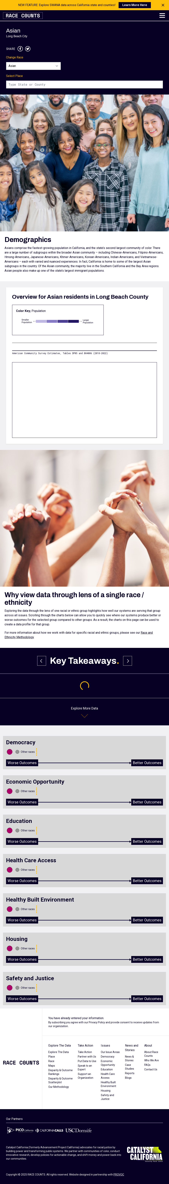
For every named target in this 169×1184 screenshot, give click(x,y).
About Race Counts (151, 1054)
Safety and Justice (107, 1097)
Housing (105, 1090)
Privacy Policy (97, 1022)
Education (107, 1069)
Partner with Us (87, 1056)
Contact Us (150, 1069)
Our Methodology (58, 1086)
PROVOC (118, 1174)
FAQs (147, 1064)
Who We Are (151, 1060)
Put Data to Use (87, 1061)
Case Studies (129, 1066)
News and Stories (131, 1048)
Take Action (85, 1045)
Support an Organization (85, 1075)
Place (51, 1056)
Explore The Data (59, 1045)
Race (51, 1061)
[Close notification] (163, 5)
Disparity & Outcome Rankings (60, 1072)
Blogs (128, 1077)
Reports (129, 1073)
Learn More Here (134, 5)
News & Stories (129, 1058)
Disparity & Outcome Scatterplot (60, 1080)
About (148, 1045)
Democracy (107, 1056)
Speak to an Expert (85, 1067)
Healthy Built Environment (108, 1084)
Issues (105, 1045)
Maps (51, 1065)
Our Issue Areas (110, 1052)
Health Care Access (108, 1075)
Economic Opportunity (108, 1063)
